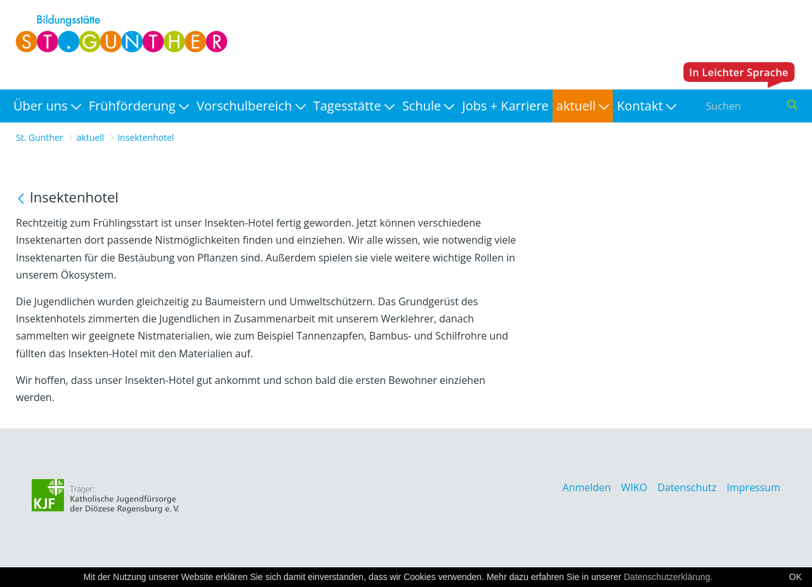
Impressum (753, 487)
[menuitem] (47, 105)
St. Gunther (39, 137)
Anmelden (587, 487)
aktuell (91, 137)
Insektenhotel (145, 137)
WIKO (634, 487)
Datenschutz (686, 487)
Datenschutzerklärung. (668, 577)
